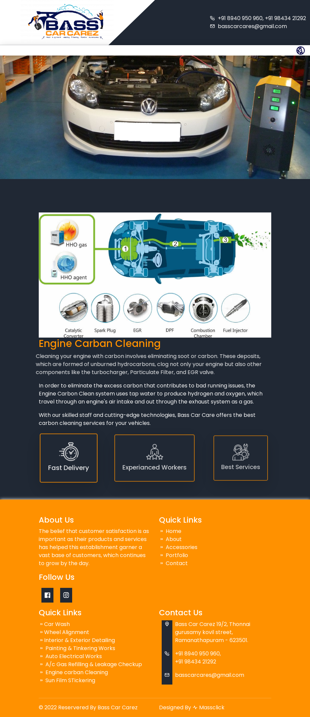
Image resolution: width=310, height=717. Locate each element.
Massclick (211, 707)
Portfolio (173, 555)
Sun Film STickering (67, 680)
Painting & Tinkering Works (77, 648)
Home (170, 531)
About (170, 539)
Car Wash (54, 624)
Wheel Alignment (64, 632)
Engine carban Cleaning (73, 672)
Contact (173, 563)
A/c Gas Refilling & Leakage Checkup (90, 664)
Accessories (178, 547)
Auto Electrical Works (70, 656)
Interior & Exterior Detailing (77, 640)
